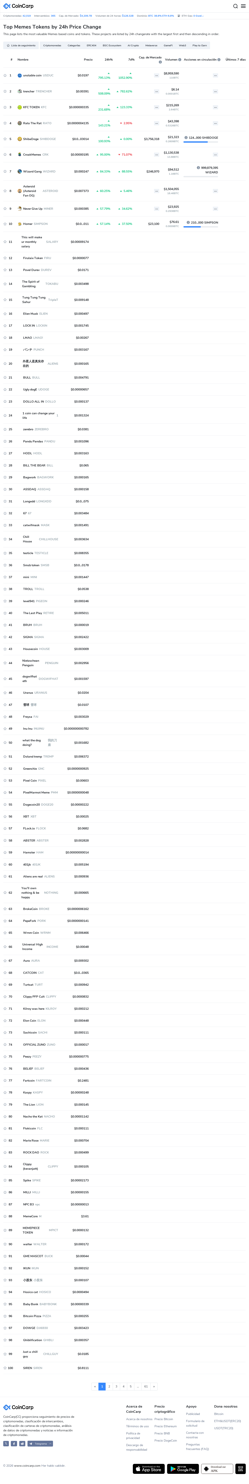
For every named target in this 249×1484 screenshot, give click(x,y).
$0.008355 (81, 553)
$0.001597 (81, 679)
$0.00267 (82, 338)
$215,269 (172, 105)
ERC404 (91, 45)
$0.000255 (81, 1316)
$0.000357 (81, 1340)
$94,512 (173, 170)
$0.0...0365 (81, 973)
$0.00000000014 (77, 852)
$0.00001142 (80, 1117)
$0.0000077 (80, 258)
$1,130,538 (171, 153)
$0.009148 (81, 300)
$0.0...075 (82, 501)
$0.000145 (81, 1105)
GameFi (168, 45)
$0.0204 (83, 693)
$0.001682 (81, 743)
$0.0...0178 (81, 565)
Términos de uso (137, 1426)
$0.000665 (81, 893)
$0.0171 (83, 270)
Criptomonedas (52, 45)
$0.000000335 (79, 107)
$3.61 (85, 1216)
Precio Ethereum (165, 1426)
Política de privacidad (133, 1435)
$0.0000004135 (78, 123)
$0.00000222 (80, 805)
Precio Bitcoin (163, 1419)
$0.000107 (81, 1280)
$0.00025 (82, 817)
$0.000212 (81, 1009)
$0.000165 (81, 364)
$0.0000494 (80, 1292)
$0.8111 (83, 1368)
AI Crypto (133, 45)
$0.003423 (81, 1328)
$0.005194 (81, 865)
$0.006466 (81, 933)
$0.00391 (82, 91)
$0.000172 (81, 1244)
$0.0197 (83, 75)
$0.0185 (83, 1354)
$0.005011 (81, 613)
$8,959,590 (171, 73)
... (138, 1386)
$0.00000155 (80, 1192)
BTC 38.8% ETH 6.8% (161, 16)
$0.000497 (81, 314)
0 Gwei (198, 16)
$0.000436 (81, 1069)
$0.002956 (81, 663)
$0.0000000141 (78, 921)
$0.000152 (81, 1268)
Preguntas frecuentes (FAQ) (197, 1446)
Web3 (182, 45)
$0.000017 (81, 1045)
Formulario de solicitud (195, 1423)
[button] (40, 1444)
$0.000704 (81, 1141)
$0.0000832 (80, 997)
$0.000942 (81, 985)
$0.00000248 (80, 1092)
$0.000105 (81, 1167)
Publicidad (193, 1414)
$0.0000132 (80, 1230)
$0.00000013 (80, 1204)
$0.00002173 (80, 1180)
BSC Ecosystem (112, 45)
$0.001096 (81, 441)
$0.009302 (81, 961)
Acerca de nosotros (139, 1419)
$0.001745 (81, 326)
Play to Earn (200, 45)
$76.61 (174, 222)
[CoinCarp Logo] (19, 6)
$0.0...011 (82, 224)
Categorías (74, 45)
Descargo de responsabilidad (136, 1447)
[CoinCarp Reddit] (22, 1443)
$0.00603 (82, 781)
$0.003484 (81, 513)
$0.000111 (81, 1033)
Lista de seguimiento (20, 45)
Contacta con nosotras (195, 1435)
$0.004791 (81, 378)
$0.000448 (81, 1021)
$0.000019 (81, 625)
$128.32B (127, 16)
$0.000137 (81, 402)
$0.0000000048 (78, 792)
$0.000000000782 (76, 729)
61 (146, 1386)
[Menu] (243, 6)
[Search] (235, 6)
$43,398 (173, 121)
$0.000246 (81, 601)
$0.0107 (83, 705)
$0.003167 (81, 350)
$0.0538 (83, 589)
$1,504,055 (171, 189)
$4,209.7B (86, 16)
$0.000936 (81, 876)
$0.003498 (81, 284)
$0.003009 (81, 649)
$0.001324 (81, 415)
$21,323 (173, 137)
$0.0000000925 (78, 769)
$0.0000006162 (78, 909)
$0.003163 (81, 453)
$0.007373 (81, 191)
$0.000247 (81, 171)
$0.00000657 (80, 389)
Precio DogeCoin (165, 1441)
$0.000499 (81, 1152)
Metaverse (151, 45)
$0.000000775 (79, 1057)
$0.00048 (82, 947)
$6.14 (175, 89)
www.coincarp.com (27, 1466)
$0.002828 (81, 841)
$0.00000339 (80, 1304)
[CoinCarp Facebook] (14, 1443)
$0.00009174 (80, 242)
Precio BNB (162, 1433)
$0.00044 (82, 1256)
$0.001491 (81, 525)
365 (53, 16)
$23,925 (173, 207)
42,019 (26, 16)
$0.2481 (83, 1081)
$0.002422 (81, 637)
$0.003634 (81, 539)
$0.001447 (81, 577)
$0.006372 (81, 757)
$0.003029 (81, 717)
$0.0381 (83, 429)
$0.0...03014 (80, 139)
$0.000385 (81, 209)
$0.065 (84, 465)
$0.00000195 (80, 155)
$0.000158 (81, 489)
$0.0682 (83, 828)
